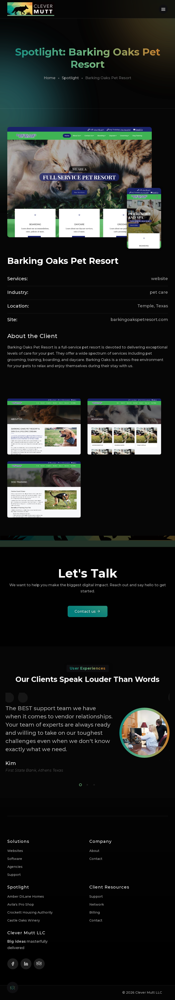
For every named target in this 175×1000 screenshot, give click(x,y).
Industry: (17, 292)
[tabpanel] (87, 733)
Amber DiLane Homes (25, 896)
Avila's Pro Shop (20, 904)
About (94, 851)
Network (96, 904)
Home (49, 78)
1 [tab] (79, 784)
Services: (17, 278)
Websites (15, 851)
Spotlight (70, 78)
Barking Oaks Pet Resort (62, 260)
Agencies (15, 867)
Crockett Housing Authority (30, 912)
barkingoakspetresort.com (139, 319)
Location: (18, 306)
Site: (12, 319)
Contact (95, 859)
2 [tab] (86, 784)
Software (14, 859)
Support (14, 875)
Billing (94, 912)
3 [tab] (93, 784)
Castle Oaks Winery (23, 920)
